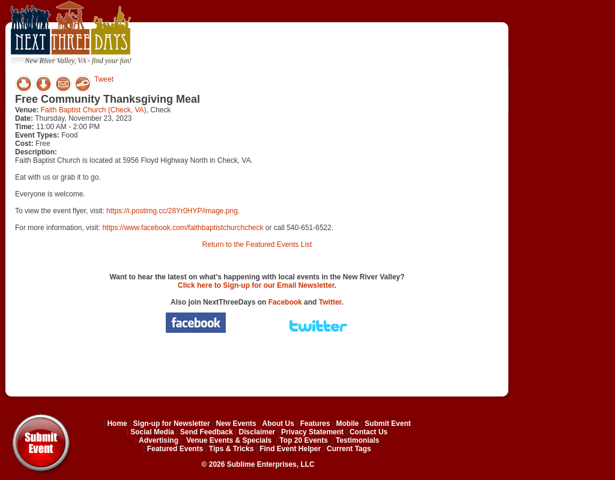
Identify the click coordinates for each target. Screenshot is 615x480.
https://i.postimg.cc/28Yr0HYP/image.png (172, 211)
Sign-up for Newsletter (171, 423)
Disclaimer (257, 432)
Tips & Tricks (231, 449)
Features (315, 423)
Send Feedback (206, 432)
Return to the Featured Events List (257, 244)
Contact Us (368, 432)
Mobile (347, 423)
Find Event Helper (290, 449)
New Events (236, 423)
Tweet (104, 79)
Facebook (285, 302)
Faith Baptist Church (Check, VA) (94, 110)
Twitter (330, 302)
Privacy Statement (312, 432)
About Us (278, 423)
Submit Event (388, 423)
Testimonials (357, 440)
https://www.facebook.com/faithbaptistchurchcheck (182, 227)
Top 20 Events (303, 440)
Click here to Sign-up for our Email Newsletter (256, 285)
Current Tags (349, 449)
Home (117, 423)
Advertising (158, 440)
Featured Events (175, 449)
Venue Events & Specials (228, 440)
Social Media (152, 432)
